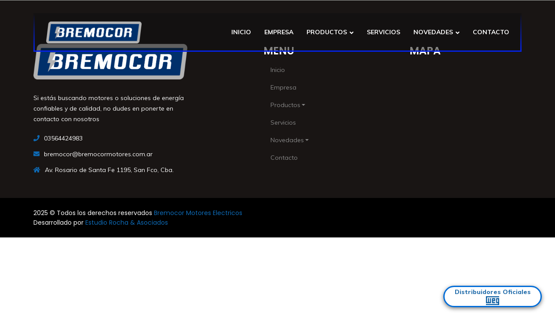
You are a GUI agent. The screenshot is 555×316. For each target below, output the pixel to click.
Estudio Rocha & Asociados (126, 222)
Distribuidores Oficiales (493, 296)
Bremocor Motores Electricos (198, 212)
